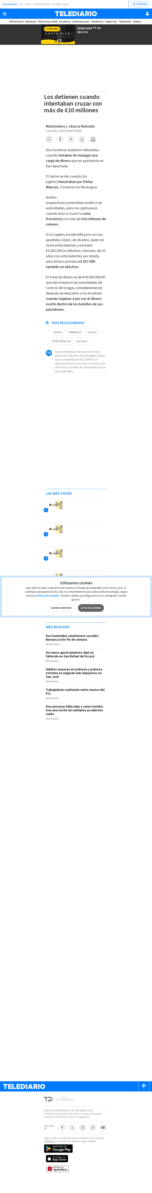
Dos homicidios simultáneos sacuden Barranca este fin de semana (73, 650)
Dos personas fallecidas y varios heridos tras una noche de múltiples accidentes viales (76, 719)
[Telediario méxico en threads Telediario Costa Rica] (92, 1139)
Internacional (81, 21)
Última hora (16, 21)
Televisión (125, 21)
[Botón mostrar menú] (4, 14)
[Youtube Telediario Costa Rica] (103, 1139)
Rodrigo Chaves (62, 4)
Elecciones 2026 (48, 21)
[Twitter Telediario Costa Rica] (72, 1139)
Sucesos (83, 349)
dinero (58, 340)
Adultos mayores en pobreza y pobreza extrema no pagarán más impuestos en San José (75, 684)
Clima (28, 4)
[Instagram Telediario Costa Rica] (82, 1139)
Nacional (30, 21)
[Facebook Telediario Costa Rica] (62, 1139)
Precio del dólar (42, 4)
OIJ (21, 4)
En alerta (65, 21)
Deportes (111, 21)
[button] (49, 137)
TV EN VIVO (138, 4)
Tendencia (97, 21)
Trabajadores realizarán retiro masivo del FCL (73, 702)
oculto (92, 340)
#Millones (75, 340)
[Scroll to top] (143, 1095)
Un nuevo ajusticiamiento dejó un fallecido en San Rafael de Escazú (71, 666)
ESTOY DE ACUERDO (90, 605)
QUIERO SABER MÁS (61, 605)
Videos (137, 21)
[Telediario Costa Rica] (76, 14)
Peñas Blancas (62, 349)
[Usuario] (147, 13)
